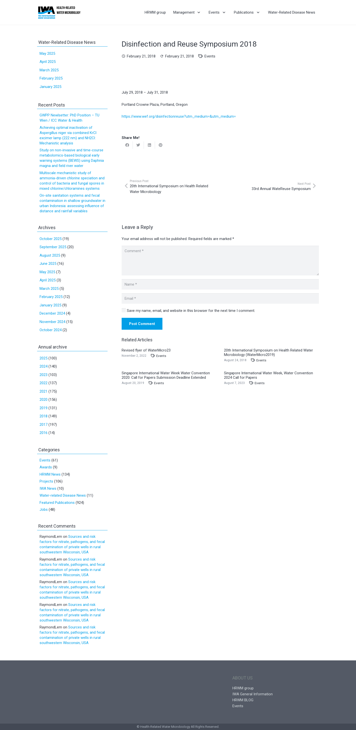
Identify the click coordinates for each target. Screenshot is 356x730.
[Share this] (127, 145)
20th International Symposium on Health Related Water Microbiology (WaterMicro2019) (268, 352)
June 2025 (48, 263)
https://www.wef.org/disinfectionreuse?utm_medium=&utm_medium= (179, 116)
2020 (43, 399)
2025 (43, 358)
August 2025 (50, 255)
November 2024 (52, 322)
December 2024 (52, 313)
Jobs (44, 509)
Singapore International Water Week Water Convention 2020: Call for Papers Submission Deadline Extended (166, 375)
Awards (46, 467)
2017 (43, 424)
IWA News (48, 488)
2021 (43, 391)
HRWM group (243, 688)
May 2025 (47, 53)
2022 (43, 383)
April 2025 (48, 61)
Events (209, 56)
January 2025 (50, 86)
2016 (43, 433)
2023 (43, 375)
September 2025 (53, 247)
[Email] (220, 298)
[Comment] (220, 260)
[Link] (59, 12)
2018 (43, 416)
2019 (43, 408)
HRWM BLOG (242, 700)
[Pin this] (160, 145)
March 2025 (49, 70)
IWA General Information (252, 694)
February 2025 (51, 78)
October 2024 (51, 330)
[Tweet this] (138, 145)
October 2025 (51, 239)
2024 (43, 366)
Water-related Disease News (63, 495)
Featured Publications (57, 502)
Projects (46, 481)
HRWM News (50, 474)
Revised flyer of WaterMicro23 (146, 350)
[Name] (220, 284)
